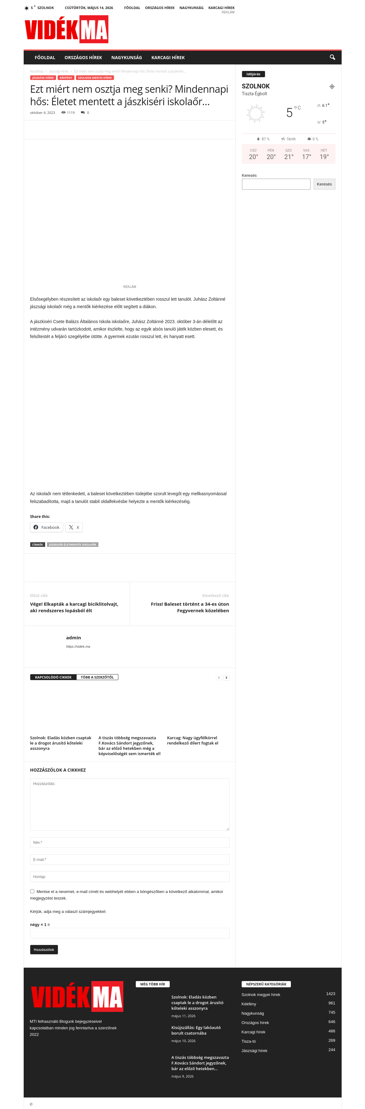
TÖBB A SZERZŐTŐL (97, 675)
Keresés (249, 175)
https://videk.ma (78, 644)
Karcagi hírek (221, 7)
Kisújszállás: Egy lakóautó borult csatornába (196, 1028)
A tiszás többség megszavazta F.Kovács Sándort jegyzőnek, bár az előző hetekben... (200, 1060)
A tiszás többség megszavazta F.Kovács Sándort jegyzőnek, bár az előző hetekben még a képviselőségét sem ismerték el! (130, 743)
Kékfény (66, 78)
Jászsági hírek (58, 71)
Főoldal (132, 7)
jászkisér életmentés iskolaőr (72, 542)
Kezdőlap (37, 71)
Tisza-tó (249, 1039)
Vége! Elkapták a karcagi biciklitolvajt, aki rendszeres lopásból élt (74, 605)
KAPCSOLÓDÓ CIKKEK (53, 675)
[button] (332, 57)
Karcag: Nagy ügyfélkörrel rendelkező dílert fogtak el (192, 738)
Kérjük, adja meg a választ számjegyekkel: (68, 909)
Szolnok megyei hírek (95, 78)
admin (73, 635)
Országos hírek (159, 7)
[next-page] (226, 675)
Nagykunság (191, 7)
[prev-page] (219, 675)
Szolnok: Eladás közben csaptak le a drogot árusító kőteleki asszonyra (61, 741)
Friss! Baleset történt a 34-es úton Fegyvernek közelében (190, 605)
